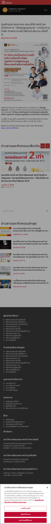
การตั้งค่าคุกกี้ (25, 509)
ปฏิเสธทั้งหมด (25, 515)
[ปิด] (47, 488)
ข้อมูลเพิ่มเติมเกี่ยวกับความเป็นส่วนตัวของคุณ (24, 502)
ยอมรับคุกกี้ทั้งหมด (25, 521)
